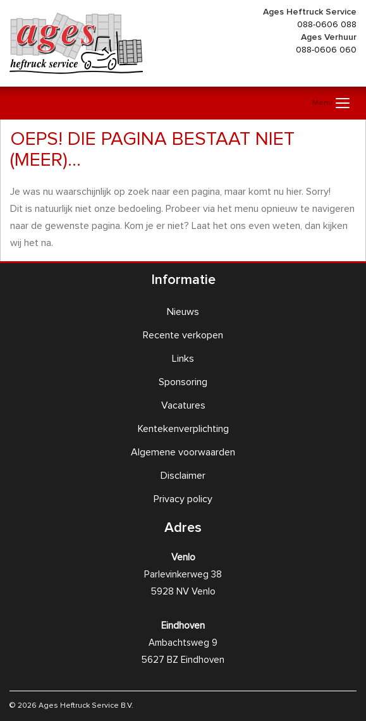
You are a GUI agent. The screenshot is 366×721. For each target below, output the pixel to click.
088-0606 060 (326, 50)
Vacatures (183, 405)
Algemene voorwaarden (183, 452)
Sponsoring (183, 382)
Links (183, 359)
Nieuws (183, 312)
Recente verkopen (183, 335)
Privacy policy (183, 499)
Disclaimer (183, 476)
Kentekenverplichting (183, 429)
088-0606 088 (327, 24)
